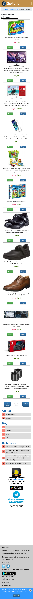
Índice (8, 427)
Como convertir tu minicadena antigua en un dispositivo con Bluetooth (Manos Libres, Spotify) (17, 458)
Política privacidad (8, 579)
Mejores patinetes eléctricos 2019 (16, 463)
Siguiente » (26, 404)
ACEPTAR (16, 595)
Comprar (23, 47)
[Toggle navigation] (29, 3)
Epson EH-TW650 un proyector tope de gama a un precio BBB (17, 451)
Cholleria (5, 9)
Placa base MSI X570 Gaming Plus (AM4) (17, 446)
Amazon (8, 418)
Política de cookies (23, 593)
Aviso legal (5, 582)
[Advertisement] (16, 527)
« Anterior (7, 404)
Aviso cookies (6, 586)
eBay (7, 434)
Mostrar (10, 47)
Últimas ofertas (14, 9)
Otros (8, 438)
